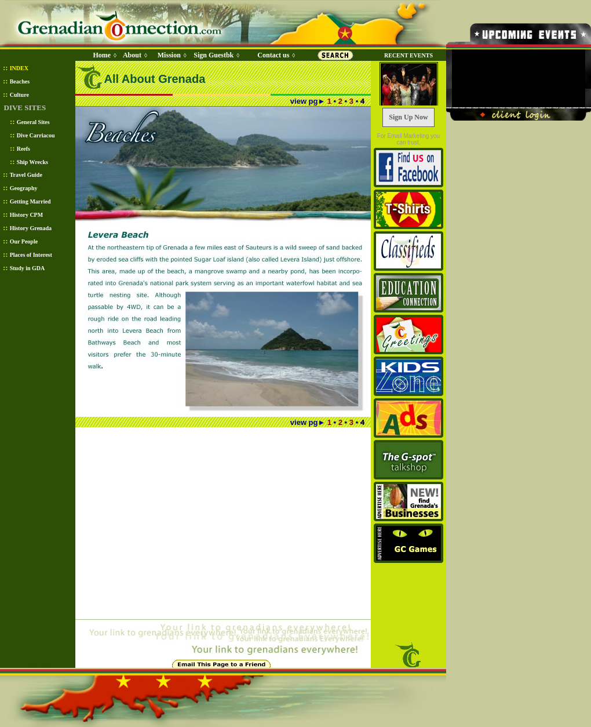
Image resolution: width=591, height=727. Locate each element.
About (132, 55)
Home (102, 55)
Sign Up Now (408, 117)
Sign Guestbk (215, 55)
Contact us (273, 55)
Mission (169, 55)
